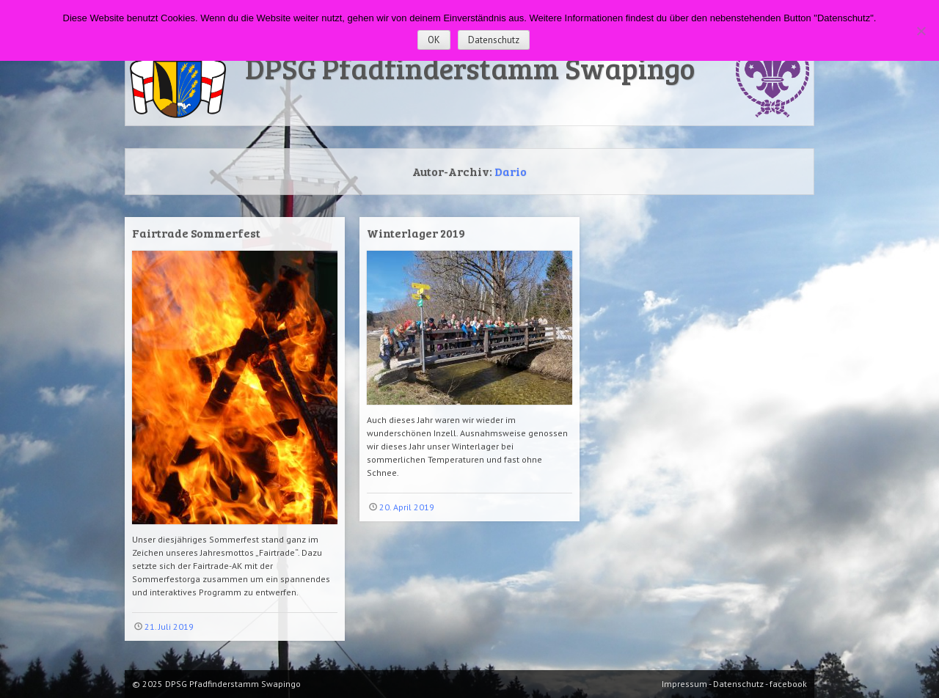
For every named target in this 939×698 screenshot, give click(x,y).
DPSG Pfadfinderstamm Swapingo (470, 67)
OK (434, 40)
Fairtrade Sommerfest (196, 232)
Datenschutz (493, 40)
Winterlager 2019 (416, 232)
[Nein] (920, 30)
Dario (510, 171)
